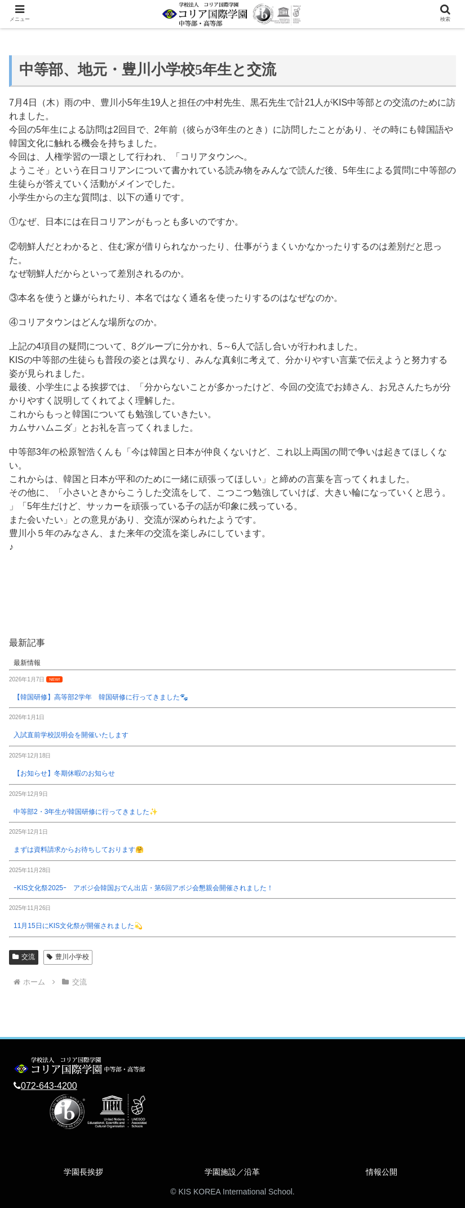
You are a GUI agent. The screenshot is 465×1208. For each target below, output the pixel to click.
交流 (23, 957)
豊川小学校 (68, 957)
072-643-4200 (49, 1086)
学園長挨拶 (83, 1172)
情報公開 (381, 1172)
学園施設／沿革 (232, 1172)
